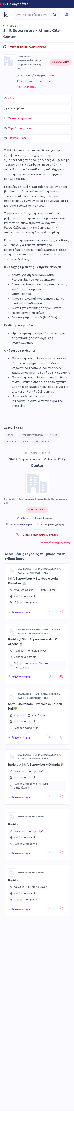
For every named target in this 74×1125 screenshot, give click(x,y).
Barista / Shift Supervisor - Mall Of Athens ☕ (33, 642)
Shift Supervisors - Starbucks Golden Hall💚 (35, 706)
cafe (25, 441)
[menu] (37, 1118)
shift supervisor (41, 441)
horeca (53, 435)
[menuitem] (9, 1118)
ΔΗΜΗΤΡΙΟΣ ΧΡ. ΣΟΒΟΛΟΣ (32, 816)
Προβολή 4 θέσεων (26, 87)
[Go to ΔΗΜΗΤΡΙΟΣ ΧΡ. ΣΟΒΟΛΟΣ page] (12, 817)
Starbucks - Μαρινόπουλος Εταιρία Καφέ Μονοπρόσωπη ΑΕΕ (30, 62)
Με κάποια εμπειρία (19, 118)
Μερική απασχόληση (20, 128)
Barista (13, 824)
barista (10, 435)
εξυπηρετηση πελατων (31, 435)
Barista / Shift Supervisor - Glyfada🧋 (36, 764)
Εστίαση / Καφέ (17, 138)
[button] (37, 4)
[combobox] (34, 14)
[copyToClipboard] (50, 612)
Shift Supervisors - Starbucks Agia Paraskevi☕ (33, 581)
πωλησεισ (12, 441)
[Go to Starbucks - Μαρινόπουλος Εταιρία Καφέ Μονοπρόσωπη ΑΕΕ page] (8, 61)
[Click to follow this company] (60, 62)
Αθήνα (12, 99)
